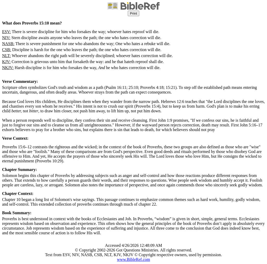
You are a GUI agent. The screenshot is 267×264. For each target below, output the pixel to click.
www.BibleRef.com (133, 259)
